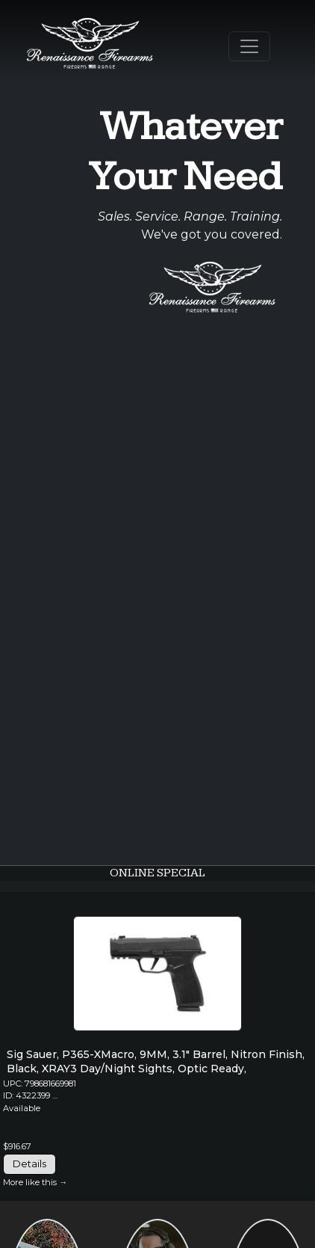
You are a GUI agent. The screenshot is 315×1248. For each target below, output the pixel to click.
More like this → (35, 1182)
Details (29, 1163)
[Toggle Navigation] (249, 46)
